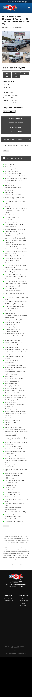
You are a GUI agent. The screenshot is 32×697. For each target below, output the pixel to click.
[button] (28, 41)
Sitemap (16, 650)
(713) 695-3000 (10, 1)
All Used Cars (8, 598)
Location (23, 605)
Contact (23, 603)
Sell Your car (23, 600)
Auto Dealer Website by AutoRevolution (16, 653)
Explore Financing (9, 111)
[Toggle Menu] (29, 8)
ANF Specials (9, 600)
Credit (23, 598)
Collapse (6, 150)
